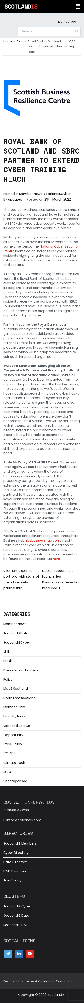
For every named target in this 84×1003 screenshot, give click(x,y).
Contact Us (64, 981)
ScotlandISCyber (57, 194)
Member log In (68, 21)
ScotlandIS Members (20, 843)
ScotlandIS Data (16, 915)
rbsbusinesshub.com (43, 540)
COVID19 (10, 753)
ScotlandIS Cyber (17, 906)
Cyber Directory (15, 852)
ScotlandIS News (16, 725)
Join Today (12, 880)
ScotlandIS (56, 994)
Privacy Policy (13, 981)
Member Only (14, 707)
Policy (8, 679)
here (56, 559)
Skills (7, 651)
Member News (30, 194)
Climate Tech (14, 762)
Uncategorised (15, 781)
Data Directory (15, 862)
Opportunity (13, 735)
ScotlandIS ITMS (15, 925)
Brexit (7, 661)
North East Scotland (19, 698)
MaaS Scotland (15, 688)
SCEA (7, 772)
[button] (78, 6)
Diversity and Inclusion (21, 670)
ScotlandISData (15, 633)
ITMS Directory (14, 871)
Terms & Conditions (39, 981)
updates (15, 199)
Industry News (14, 716)
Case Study (12, 744)
